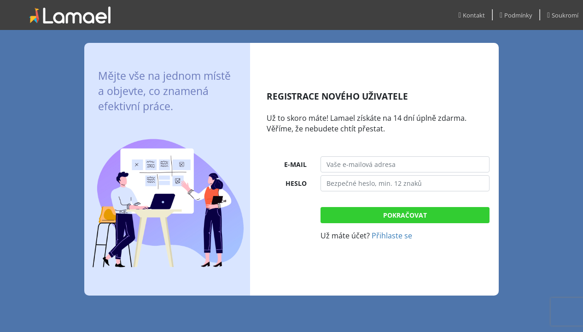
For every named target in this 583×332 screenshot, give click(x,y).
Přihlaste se (392, 236)
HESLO (296, 183)
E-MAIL (295, 164)
